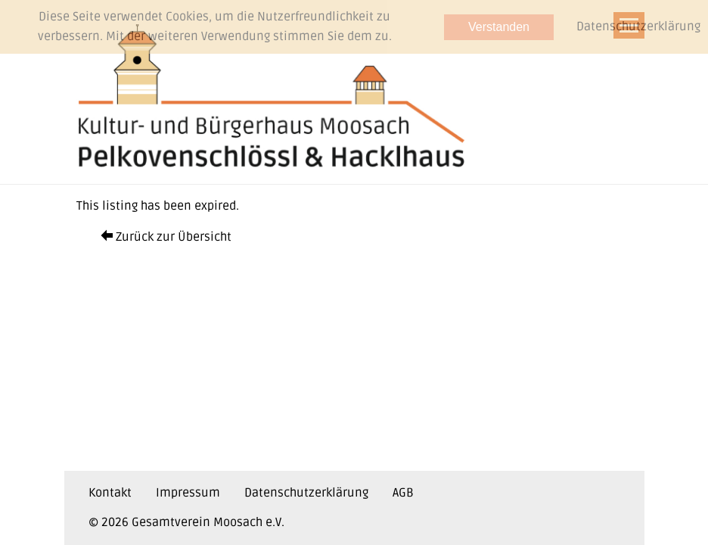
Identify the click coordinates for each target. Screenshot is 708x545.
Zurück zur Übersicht (166, 236)
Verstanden (498, 26)
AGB (403, 492)
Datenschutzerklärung (306, 492)
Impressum (188, 492)
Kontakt (110, 492)
